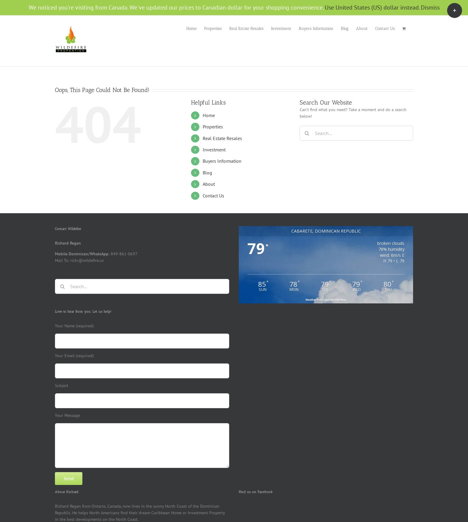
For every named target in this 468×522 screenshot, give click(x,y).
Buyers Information (222, 161)
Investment (214, 150)
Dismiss (430, 7)
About (209, 184)
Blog (207, 173)
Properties (213, 127)
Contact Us (213, 196)
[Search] (307, 133)
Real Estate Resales (222, 138)
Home (209, 115)
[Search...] (356, 133)
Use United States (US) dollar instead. (372, 7)
